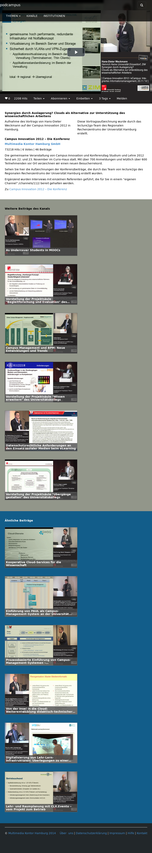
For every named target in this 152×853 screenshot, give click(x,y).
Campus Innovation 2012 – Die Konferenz (38, 189)
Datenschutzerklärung (91, 833)
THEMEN (13, 16)
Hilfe (131, 833)
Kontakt (142, 833)
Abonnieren (60, 98)
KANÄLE (32, 16)
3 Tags (105, 98)
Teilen (39, 98)
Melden (122, 98)
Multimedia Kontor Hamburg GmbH (32, 144)
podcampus (10, 5)
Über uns (66, 833)
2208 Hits (20, 98)
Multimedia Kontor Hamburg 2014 (32, 833)
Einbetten (84, 98)
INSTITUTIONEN (54, 16)
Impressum (117, 833)
